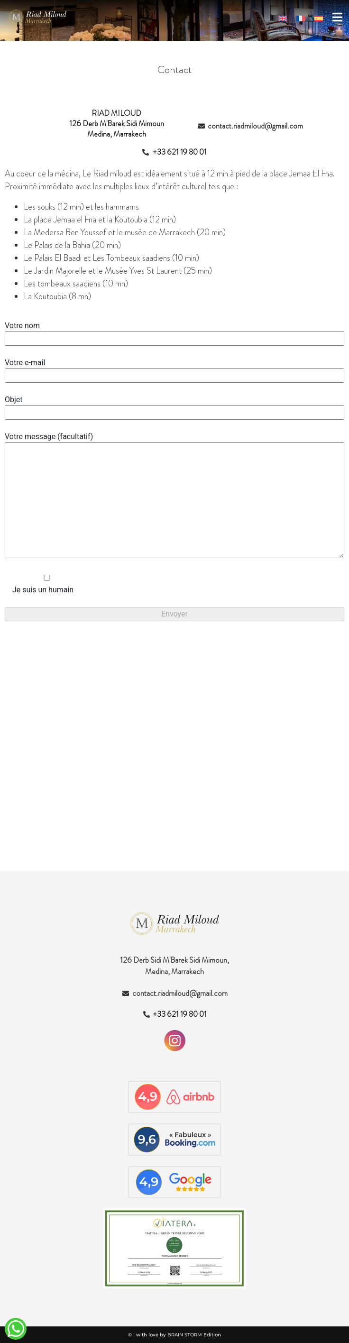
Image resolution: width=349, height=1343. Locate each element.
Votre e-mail (174, 369)
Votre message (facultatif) (174, 496)
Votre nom (174, 332)
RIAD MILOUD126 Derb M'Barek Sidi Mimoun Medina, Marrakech (116, 123)
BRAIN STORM (184, 1335)
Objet (174, 406)
